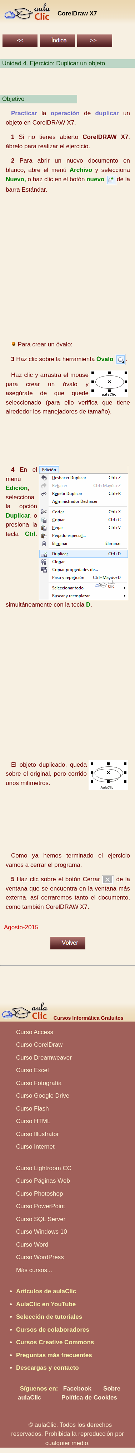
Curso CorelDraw (39, 1044)
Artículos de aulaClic (46, 1291)
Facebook (77, 1388)
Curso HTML (33, 1121)
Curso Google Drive (42, 1095)
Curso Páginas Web (43, 1180)
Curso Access (34, 1032)
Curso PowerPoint (40, 1206)
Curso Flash (32, 1108)
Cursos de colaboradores (52, 1329)
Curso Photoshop (39, 1193)
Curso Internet (35, 1146)
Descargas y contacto (47, 1367)
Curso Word (32, 1244)
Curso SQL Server (40, 1219)
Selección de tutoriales (49, 1316)
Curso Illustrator (37, 1134)
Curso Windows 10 (41, 1231)
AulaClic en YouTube (46, 1304)
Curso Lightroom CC (43, 1168)
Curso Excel (32, 1070)
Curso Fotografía (39, 1083)
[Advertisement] (67, 267)
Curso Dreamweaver (44, 1057)
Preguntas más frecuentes (54, 1355)
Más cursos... (34, 1270)
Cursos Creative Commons (55, 1342)
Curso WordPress (40, 1257)
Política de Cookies (89, 1397)
